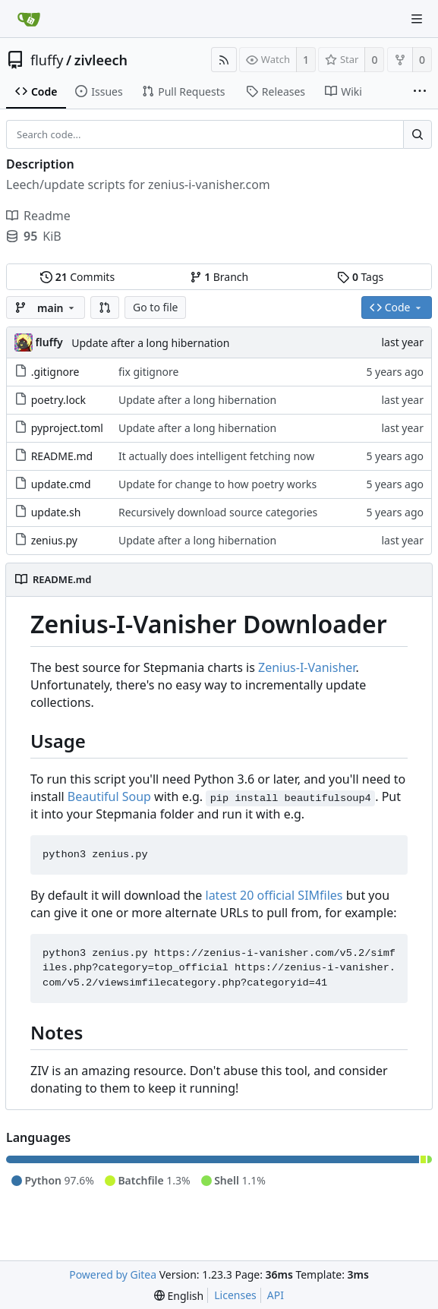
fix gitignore (148, 371)
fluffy (47, 60)
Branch (219, 277)
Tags (360, 277)
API (275, 1295)
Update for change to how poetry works (217, 484)
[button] (104, 307)
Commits (77, 277)
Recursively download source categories (217, 512)
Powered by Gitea (112, 1274)
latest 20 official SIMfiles (274, 895)
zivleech (101, 60)
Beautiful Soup (109, 796)
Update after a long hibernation (150, 343)
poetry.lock (58, 400)
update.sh (56, 512)
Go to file (155, 307)
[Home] (29, 19)
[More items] (420, 92)
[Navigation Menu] (416, 19)
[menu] (178, 1295)
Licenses (235, 1295)
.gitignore (55, 371)
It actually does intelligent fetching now (216, 456)
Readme (38, 215)
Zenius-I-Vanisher (306, 667)
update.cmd (61, 484)
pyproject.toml (67, 428)
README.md (62, 456)
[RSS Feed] (224, 59)
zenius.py (54, 540)
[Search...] (417, 134)
